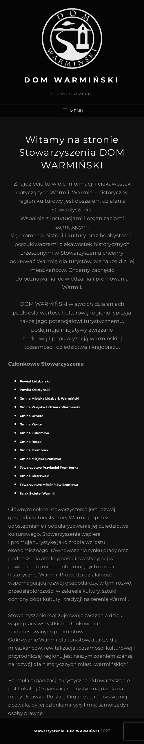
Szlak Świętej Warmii (37, 493)
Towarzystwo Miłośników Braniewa (49, 485)
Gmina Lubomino (34, 433)
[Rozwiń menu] (72, 111)
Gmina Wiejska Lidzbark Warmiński (50, 407)
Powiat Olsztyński (35, 390)
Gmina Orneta (31, 416)
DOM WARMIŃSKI (72, 80)
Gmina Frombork (34, 450)
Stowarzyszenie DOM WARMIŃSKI (66, 731)
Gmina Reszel (31, 442)
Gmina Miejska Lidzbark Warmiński (49, 398)
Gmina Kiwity (31, 424)
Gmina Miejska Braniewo (40, 459)
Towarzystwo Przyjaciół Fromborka (49, 468)
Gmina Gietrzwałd (35, 476)
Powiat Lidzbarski (35, 381)
